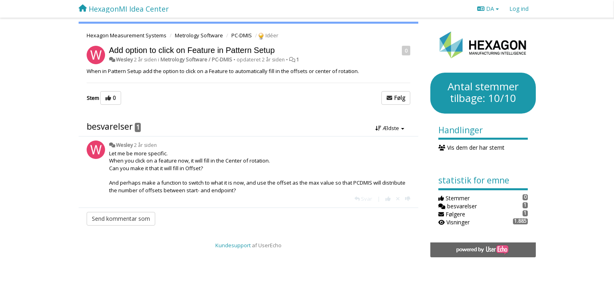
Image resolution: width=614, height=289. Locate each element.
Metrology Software (199, 35)
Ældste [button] (389, 128)
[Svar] (363, 198)
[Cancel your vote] (398, 198)
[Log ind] (519, 9)
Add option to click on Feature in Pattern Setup (192, 50)
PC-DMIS (241, 35)
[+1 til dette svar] (388, 198)
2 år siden (145, 145)
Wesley (124, 59)
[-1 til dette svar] (407, 198)
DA (488, 8)
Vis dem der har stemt (471, 147)
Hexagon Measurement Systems (126, 35)
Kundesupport (233, 245)
